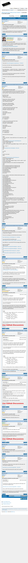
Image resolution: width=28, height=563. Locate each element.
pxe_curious (4, 21)
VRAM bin (4, 326)
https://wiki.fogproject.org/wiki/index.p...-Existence (15, 63)
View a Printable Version (6, 501)
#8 (26, 330)
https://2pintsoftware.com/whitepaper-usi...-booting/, (11, 370)
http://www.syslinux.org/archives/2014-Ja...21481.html (11, 252)
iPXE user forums (13, 12)
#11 (26, 421)
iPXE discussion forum (6, 12)
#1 (26, 19)
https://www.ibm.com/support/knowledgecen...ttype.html (12, 246)
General (18, 12)
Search (11, 8)
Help (25, 8)
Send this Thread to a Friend (7, 502)
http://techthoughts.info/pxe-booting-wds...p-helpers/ (11, 250)
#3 (26, 54)
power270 (22, 84)
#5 (26, 225)
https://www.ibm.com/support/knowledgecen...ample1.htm (12, 248)
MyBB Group (13, 511)
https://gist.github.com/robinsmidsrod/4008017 (10, 46)
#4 (27, 84)
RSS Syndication (4, 509)
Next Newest (4, 496)
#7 (26, 287)
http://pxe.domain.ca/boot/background (15, 140)
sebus (22, 54)
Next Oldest (5, 495)
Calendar (21, 8)
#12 (26, 444)
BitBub (3, 474)
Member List (16, 8)
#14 (26, 473)
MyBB (6, 511)
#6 (26, 258)
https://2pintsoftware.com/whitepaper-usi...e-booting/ (11, 237)
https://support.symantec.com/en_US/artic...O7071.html (12, 240)
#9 (26, 375)
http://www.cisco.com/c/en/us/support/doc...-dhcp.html (11, 467)
